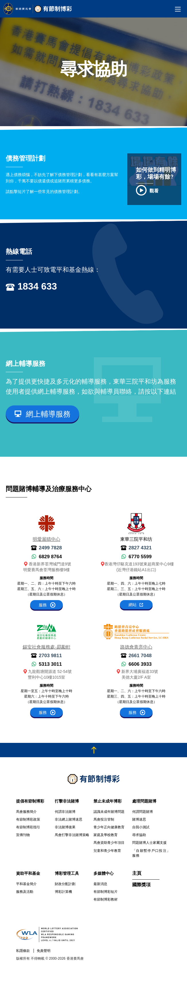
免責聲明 (43, 951)
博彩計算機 (63, 892)
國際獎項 (141, 885)
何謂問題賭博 (142, 812)
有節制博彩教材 (106, 899)
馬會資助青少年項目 (109, 843)
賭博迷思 (139, 819)
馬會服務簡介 (26, 812)
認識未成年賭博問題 (109, 812)
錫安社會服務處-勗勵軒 (47, 647)
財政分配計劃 (65, 884)
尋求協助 (139, 835)
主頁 (136, 873)
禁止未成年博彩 (108, 801)
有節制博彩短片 (106, 892)
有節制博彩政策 (28, 819)
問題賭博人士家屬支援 (149, 843)
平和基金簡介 (26, 884)
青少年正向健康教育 (109, 827)
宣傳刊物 (23, 835)
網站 (132, 604)
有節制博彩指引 (28, 827)
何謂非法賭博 (65, 812)
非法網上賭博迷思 (68, 819)
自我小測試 (140, 827)
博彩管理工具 (67, 873)
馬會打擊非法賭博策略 (72, 835)
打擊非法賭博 (67, 801)
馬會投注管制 (104, 819)
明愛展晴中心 (46, 539)
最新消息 (100, 884)
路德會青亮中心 (136, 647)
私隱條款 (23, 951)
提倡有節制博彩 (30, 801)
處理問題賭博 (144, 801)
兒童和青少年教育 (107, 851)
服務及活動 (24, 892)
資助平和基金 (28, 873)
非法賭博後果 (65, 827)
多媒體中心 (104, 873)
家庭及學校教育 (106, 835)
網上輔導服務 (48, 414)
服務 (43, 605)
